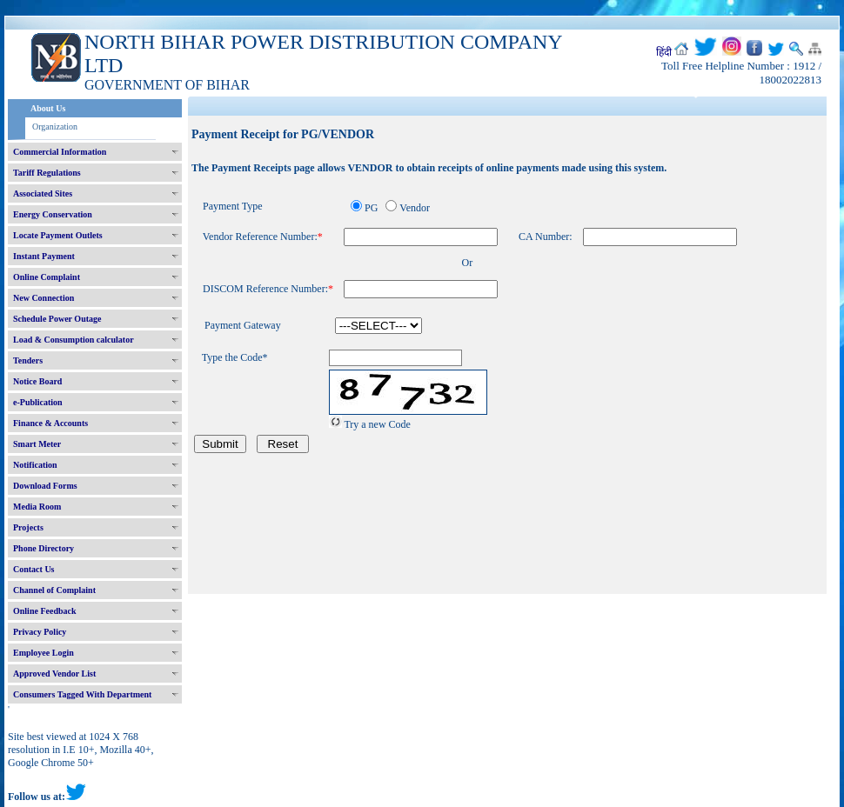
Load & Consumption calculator (73, 339)
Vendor (414, 208)
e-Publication (38, 402)
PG (371, 208)
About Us (47, 108)
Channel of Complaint (54, 590)
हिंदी (664, 52)
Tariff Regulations (47, 172)
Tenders (28, 360)
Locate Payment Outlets (58, 235)
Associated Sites (42, 193)
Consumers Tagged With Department (82, 694)
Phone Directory (43, 548)
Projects (28, 527)
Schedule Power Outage (57, 318)
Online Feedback (45, 611)
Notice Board (37, 381)
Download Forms (45, 485)
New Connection (43, 298)
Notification (35, 465)
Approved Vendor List (54, 673)
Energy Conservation (52, 214)
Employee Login (43, 652)
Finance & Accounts (50, 423)
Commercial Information (59, 152)
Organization (54, 126)
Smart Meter (37, 444)
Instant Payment (44, 256)
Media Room (37, 506)
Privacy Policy (39, 632)
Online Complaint (46, 277)
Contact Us (34, 569)
